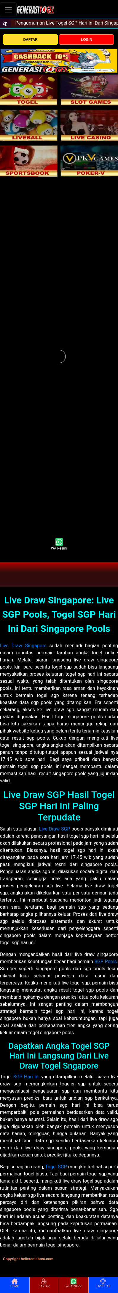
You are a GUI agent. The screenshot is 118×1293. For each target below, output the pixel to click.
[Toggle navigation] (8, 9)
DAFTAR (30, 40)
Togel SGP (56, 1167)
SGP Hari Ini (26, 1077)
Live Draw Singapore (23, 645)
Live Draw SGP (54, 829)
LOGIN (86, 40)
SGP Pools (105, 961)
